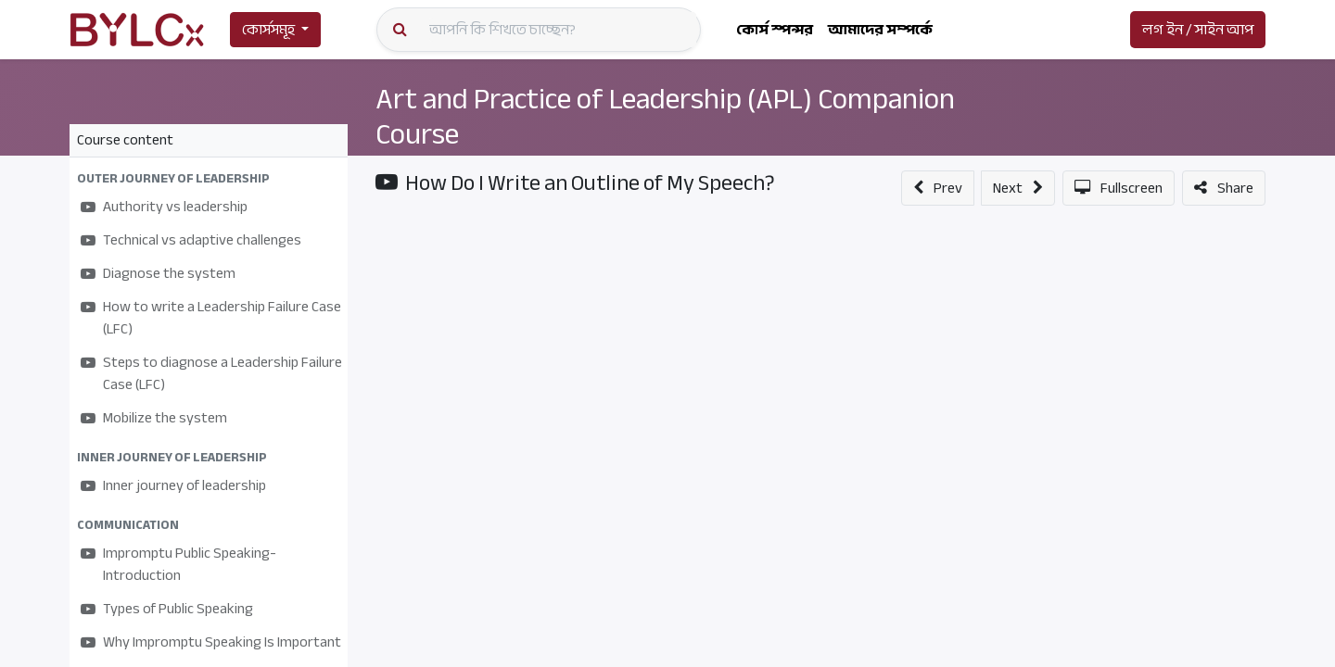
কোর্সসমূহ (268, 30)
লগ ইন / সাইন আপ (1197, 30)
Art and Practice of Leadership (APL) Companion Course (665, 116)
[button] (209, 178)
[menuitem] (774, 29)
